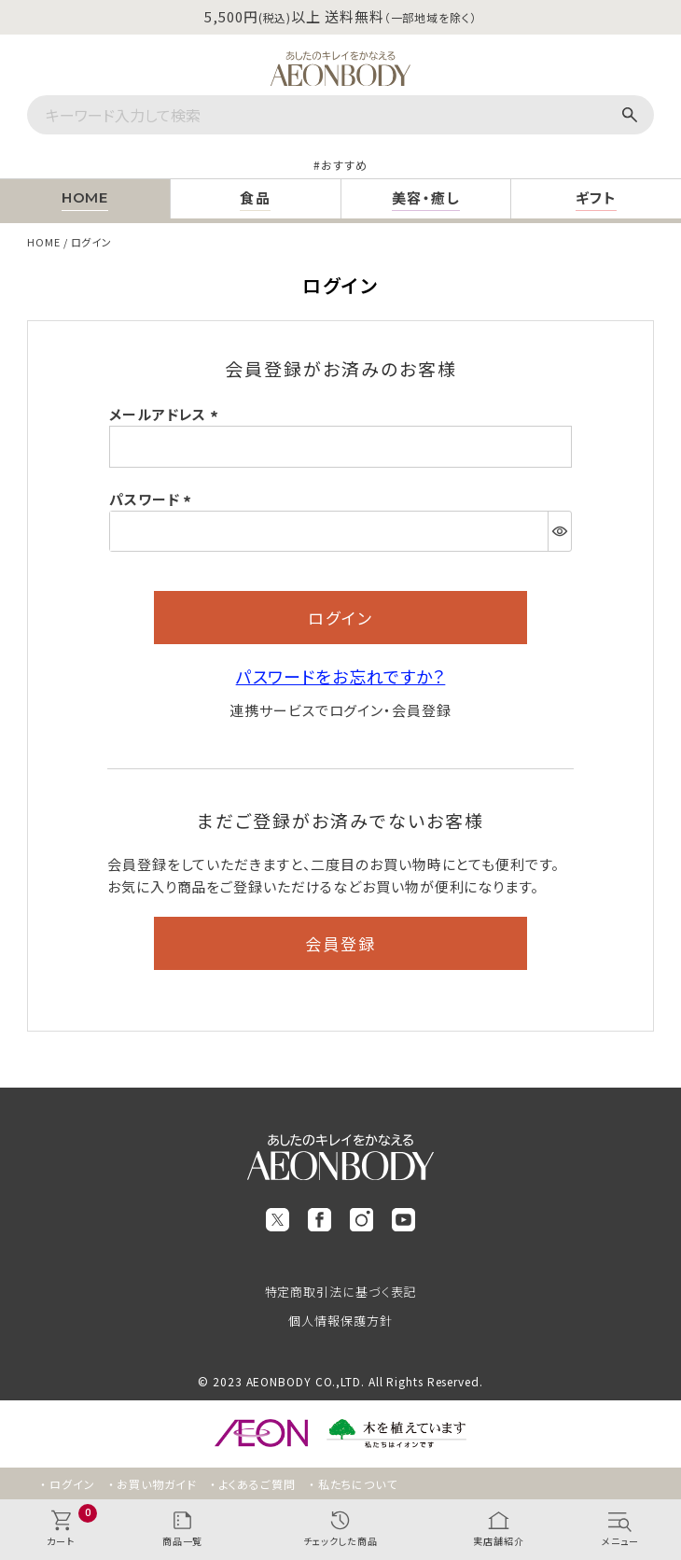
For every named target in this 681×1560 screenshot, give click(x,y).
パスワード (153, 499)
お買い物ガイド (156, 1484)
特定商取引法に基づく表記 (341, 1291)
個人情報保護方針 (340, 1320)
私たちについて (357, 1484)
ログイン (72, 1484)
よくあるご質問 (257, 1484)
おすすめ (344, 165)
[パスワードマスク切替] (559, 531)
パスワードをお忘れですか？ (341, 676)
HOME (44, 241)
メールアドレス (166, 414)
